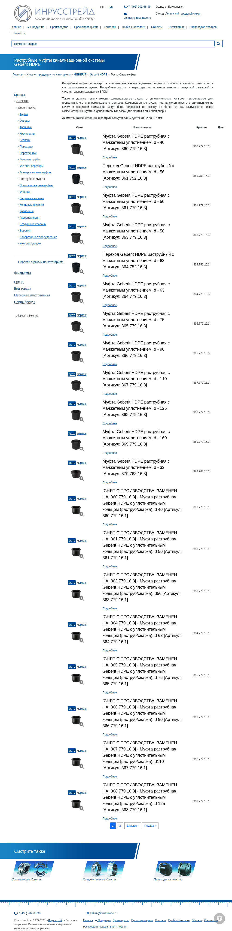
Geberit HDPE (98, 74)
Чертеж (81, 137)
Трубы (24, 114)
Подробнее (110, 157)
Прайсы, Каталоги (133, 27)
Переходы (26, 146)
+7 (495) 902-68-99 (138, 6)
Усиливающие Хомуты (26, 879)
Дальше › (133, 825)
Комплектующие (30, 243)
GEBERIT (80, 74)
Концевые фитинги (32, 204)
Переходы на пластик (168, 879)
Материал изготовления (32, 295)
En (111, 6)
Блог (113, 926)
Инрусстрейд (55, 920)
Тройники (26, 127)
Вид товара (22, 288)
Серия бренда (24, 302)
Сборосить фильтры (27, 315)
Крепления (27, 211)
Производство (59, 27)
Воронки (25, 230)
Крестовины (27, 133)
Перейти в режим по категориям (40, 262)
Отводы (25, 120)
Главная (16, 27)
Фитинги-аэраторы (31, 166)
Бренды (19, 94)
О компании (176, 27)
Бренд (19, 282)
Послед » (150, 825)
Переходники (28, 153)
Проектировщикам (86, 27)
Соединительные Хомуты (99, 879)
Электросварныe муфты (35, 172)
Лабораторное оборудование (38, 237)
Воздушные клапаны (33, 224)
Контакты (110, 27)
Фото (72, 137)
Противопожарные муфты (36, 185)
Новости (19, 33)
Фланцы (25, 191)
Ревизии (25, 140)
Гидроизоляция (29, 217)
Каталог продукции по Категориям (48, 74)
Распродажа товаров (203, 27)
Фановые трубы (30, 159)
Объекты (157, 27)
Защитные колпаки (32, 198)
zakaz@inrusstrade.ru (137, 17)
